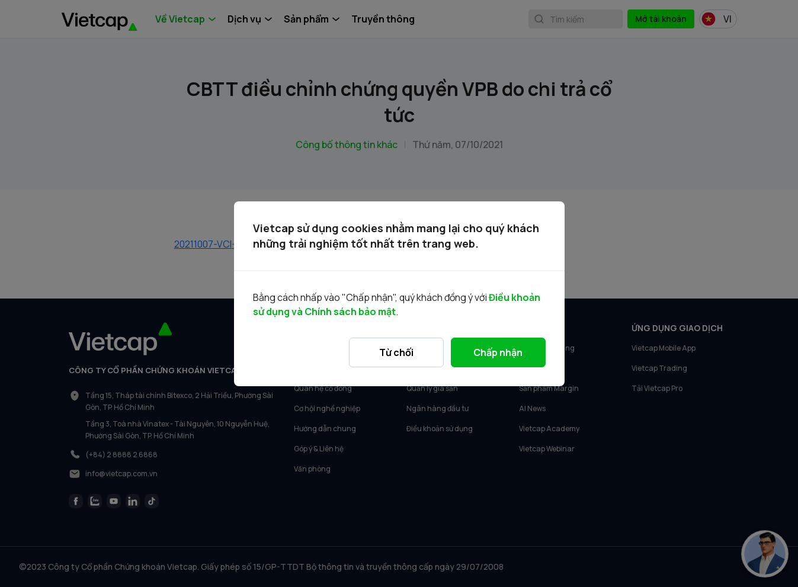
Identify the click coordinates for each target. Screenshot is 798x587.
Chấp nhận (498, 352)
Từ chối (396, 352)
